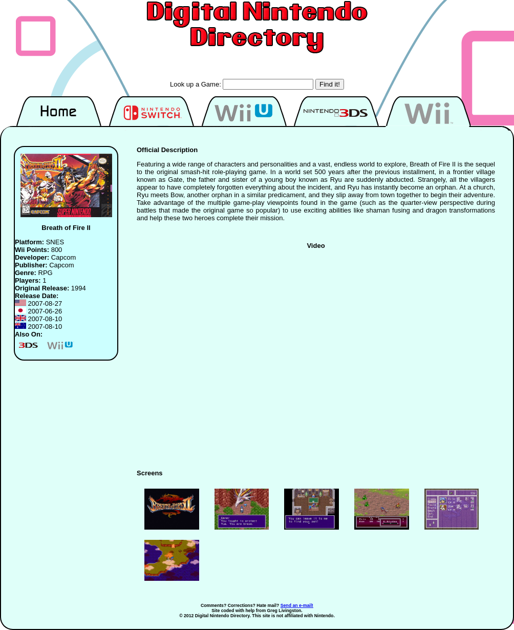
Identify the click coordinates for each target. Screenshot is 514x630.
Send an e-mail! (297, 605)
